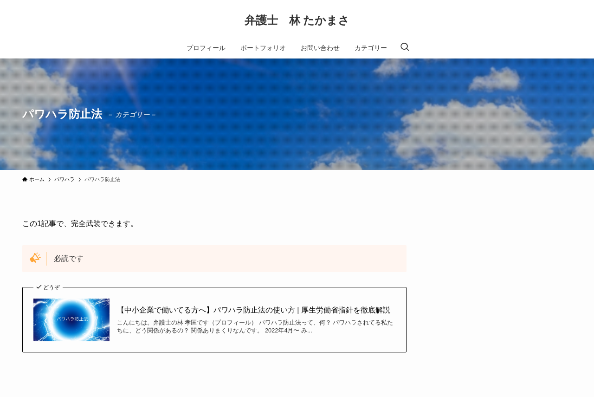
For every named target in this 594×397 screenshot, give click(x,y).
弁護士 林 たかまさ (297, 20)
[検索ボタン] (404, 48)
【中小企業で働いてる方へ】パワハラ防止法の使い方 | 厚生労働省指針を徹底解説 (253, 310)
